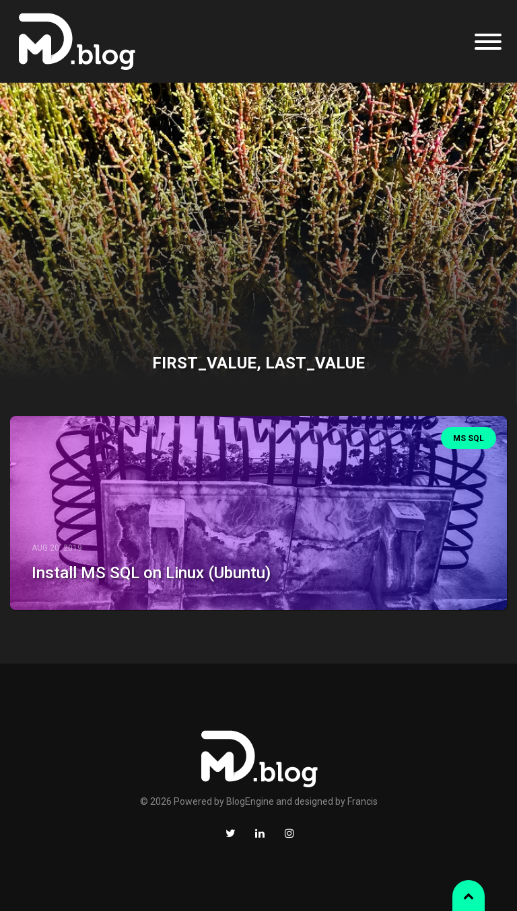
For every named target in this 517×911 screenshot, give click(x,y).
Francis (362, 801)
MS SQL (468, 438)
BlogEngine (250, 801)
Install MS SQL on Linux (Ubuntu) (151, 572)
